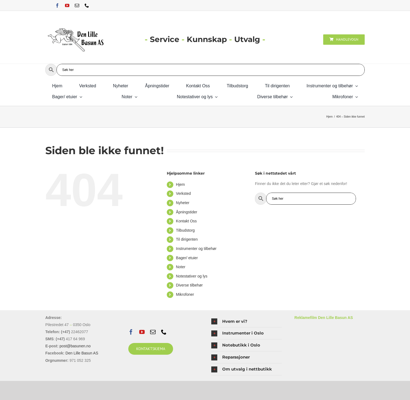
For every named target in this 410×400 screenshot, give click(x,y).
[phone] (87, 5)
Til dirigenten (187, 239)
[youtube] (67, 5)
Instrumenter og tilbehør (196, 248)
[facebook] (57, 5)
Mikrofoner (185, 294)
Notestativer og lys (191, 276)
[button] (246, 321)
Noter (180, 267)
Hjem (180, 184)
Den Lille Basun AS (82, 353)
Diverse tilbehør (189, 285)
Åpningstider (186, 212)
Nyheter (182, 203)
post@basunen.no (75, 346)
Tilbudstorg (185, 230)
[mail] (77, 5)
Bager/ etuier (187, 258)
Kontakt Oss (186, 221)
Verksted (183, 193)
